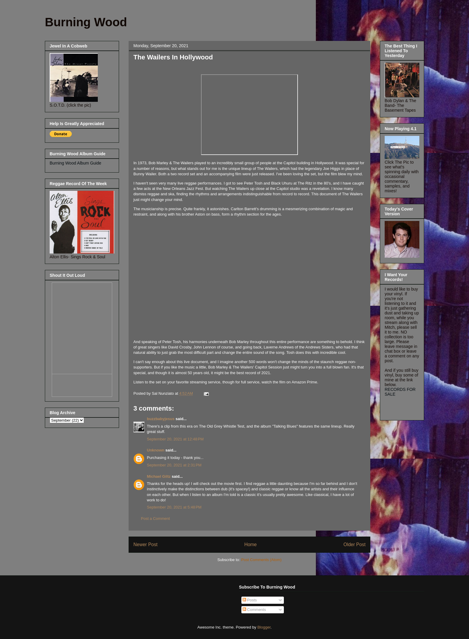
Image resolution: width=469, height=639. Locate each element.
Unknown (156, 450)
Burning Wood (86, 22)
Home (250, 544)
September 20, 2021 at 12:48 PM (175, 439)
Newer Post (145, 544)
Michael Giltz (158, 476)
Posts (250, 600)
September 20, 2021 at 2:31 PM (174, 465)
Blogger (263, 627)
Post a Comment (155, 518)
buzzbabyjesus (160, 419)
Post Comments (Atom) (261, 559)
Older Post (354, 544)
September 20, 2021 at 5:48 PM (174, 507)
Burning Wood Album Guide (75, 163)
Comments (254, 609)
